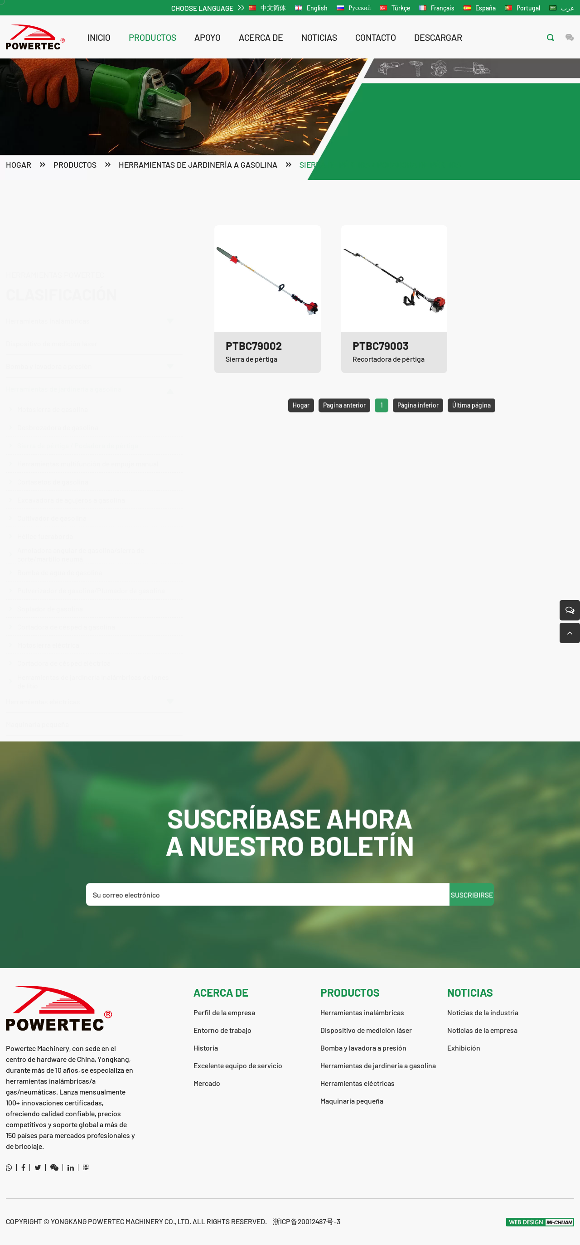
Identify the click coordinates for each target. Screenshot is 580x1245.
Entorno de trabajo (222, 1030)
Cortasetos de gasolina (52, 462)
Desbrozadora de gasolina (57, 408)
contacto (375, 37)
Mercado (206, 1083)
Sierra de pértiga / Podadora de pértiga (380, 165)
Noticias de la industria (482, 1012)
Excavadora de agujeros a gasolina (71, 480)
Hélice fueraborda (45, 517)
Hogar (18, 165)
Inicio (99, 37)
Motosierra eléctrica (48, 625)
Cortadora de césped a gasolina (66, 607)
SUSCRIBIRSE (472, 914)
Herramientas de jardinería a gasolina (198, 165)
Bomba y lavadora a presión (90, 322)
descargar (438, 37)
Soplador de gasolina (50, 589)
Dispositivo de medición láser (51, 300)
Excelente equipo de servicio (237, 1065)
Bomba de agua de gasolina (59, 553)
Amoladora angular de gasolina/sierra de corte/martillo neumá (80, 534)
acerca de (261, 37)
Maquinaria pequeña (37, 705)
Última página (471, 425)
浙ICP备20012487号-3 (306, 1221)
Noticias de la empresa (482, 1030)
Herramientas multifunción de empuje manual (88, 444)
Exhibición (463, 1047)
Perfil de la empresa (224, 1012)
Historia (205, 1047)
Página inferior (418, 425)
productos (152, 37)
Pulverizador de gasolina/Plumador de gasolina (91, 571)
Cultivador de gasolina (52, 498)
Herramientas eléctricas (90, 682)
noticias (319, 37)
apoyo (207, 37)
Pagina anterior (344, 425)
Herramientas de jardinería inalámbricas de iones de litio (93, 661)
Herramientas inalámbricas (90, 277)
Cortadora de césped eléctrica (64, 643)
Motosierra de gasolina (52, 390)
